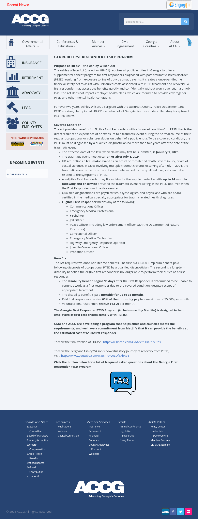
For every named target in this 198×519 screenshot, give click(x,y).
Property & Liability (37, 440)
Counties (94, 440)
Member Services (98, 43)
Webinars (94, 453)
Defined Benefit (35, 463)
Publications (64, 426)
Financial (94, 435)
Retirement (95, 431)
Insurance (94, 426)
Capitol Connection (68, 435)
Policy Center (158, 426)
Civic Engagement (125, 43)
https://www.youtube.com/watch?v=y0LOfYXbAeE (95, 355)
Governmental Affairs (32, 43)
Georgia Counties (150, 43)
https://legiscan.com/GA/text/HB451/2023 (132, 342)
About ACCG (174, 43)
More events (15, 174)
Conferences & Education (67, 43)
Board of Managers (37, 435)
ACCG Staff (33, 476)
